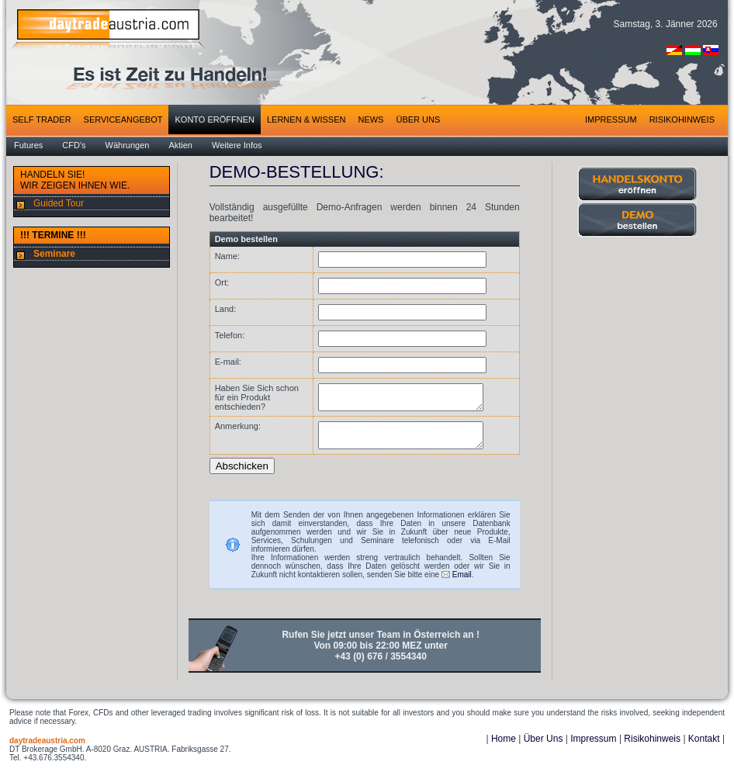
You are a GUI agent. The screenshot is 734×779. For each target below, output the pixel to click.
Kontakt (704, 748)
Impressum (593, 748)
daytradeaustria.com (47, 750)
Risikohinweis (652, 748)
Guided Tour (58, 203)
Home (503, 748)
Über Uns (543, 748)
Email (462, 584)
